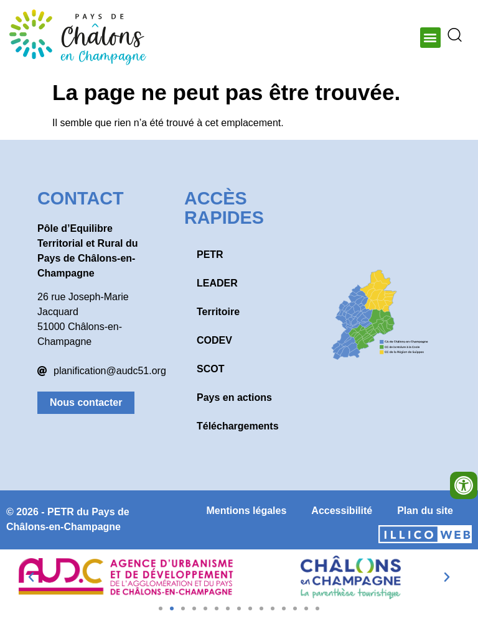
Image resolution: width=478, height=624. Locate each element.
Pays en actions (234, 397)
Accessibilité (341, 510)
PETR (210, 254)
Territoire (218, 311)
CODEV (214, 340)
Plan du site (425, 510)
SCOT (210, 369)
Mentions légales (246, 510)
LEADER (217, 283)
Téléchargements (238, 426)
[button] (430, 37)
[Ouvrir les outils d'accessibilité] (463, 485)
